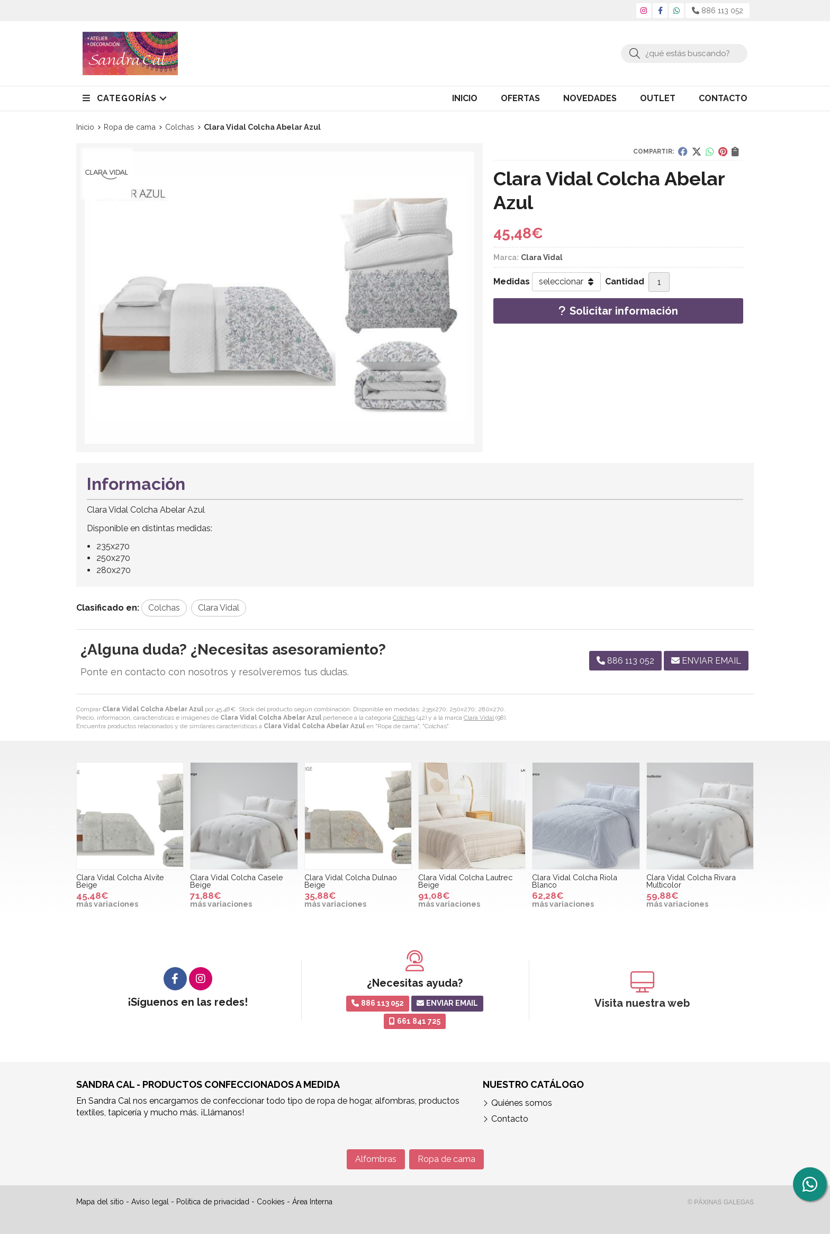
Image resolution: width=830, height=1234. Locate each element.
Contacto (509, 1119)
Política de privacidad (212, 1201)
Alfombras (375, 1159)
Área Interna (312, 1201)
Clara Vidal (479, 717)
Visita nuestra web (642, 1003)
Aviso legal (150, 1201)
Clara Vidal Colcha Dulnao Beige (350, 881)
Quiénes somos (521, 1103)
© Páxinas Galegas (721, 1202)
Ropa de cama (446, 1159)
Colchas (404, 717)
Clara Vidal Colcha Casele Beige (236, 881)
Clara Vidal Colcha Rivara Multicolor (691, 881)
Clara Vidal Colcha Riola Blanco (574, 881)
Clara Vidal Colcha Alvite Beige (120, 881)
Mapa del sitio (100, 1201)
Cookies (271, 1201)
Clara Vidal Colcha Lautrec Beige (465, 881)
